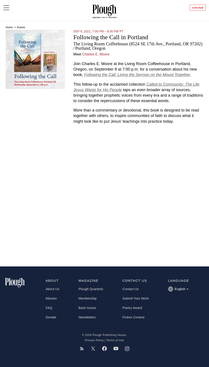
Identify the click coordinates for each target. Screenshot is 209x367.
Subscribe (197, 8)
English (178, 289)
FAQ (49, 308)
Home (9, 27)
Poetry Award (132, 308)
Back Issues (87, 308)
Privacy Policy (94, 340)
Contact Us (131, 289)
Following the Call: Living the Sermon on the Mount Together (137, 75)
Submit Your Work (136, 298)
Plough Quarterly (90, 289)
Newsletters (86, 317)
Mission (51, 298)
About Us (52, 289)
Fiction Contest (133, 317)
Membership (87, 298)
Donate (51, 317)
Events (21, 27)
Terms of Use (115, 340)
